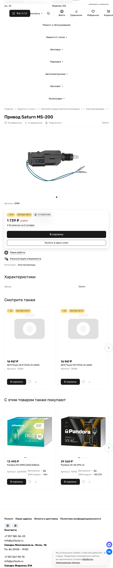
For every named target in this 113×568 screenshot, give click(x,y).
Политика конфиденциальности (80, 518)
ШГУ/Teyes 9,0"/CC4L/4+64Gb (76, 365)
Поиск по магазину (30, 13)
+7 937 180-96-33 (14, 536)
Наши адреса (23, 518)
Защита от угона (55, 37)
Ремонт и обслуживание (56, 25)
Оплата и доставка (46, 518)
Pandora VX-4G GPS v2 (72, 465)
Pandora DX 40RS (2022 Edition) (23, 465)
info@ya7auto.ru (13, 540)
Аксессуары (55, 98)
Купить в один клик (56, 242)
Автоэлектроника (55, 74)
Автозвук (55, 49)
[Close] (104, 552)
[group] (56, 165)
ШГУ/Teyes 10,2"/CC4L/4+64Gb (23, 365)
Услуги (8, 518)
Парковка (55, 61)
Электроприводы (26, 265)
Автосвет (55, 86)
